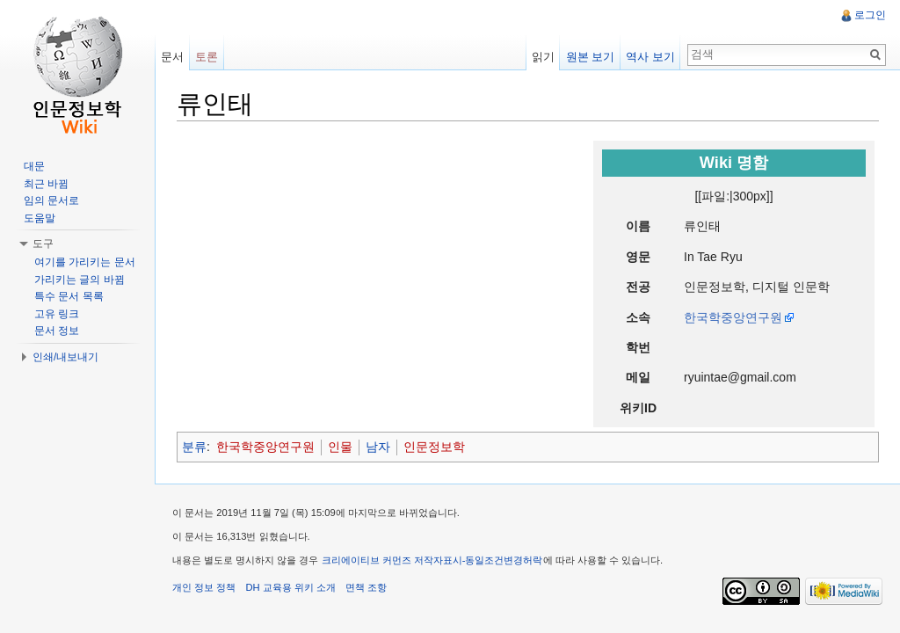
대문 (34, 166)
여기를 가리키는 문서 (84, 262)
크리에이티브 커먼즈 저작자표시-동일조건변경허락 (432, 560)
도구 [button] (43, 243)
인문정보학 (434, 447)
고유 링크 (56, 314)
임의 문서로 (51, 200)
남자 (378, 447)
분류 (194, 447)
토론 (206, 56)
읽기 (543, 56)
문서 (172, 56)
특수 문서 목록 (69, 296)
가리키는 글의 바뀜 (79, 279)
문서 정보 (56, 330)
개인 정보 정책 (204, 587)
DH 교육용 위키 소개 (290, 587)
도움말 (39, 218)
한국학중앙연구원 (733, 317)
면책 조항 (366, 587)
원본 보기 (590, 56)
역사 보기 (650, 56)
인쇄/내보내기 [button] (65, 357)
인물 (340, 447)
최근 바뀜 (46, 184)
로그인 (870, 15)
